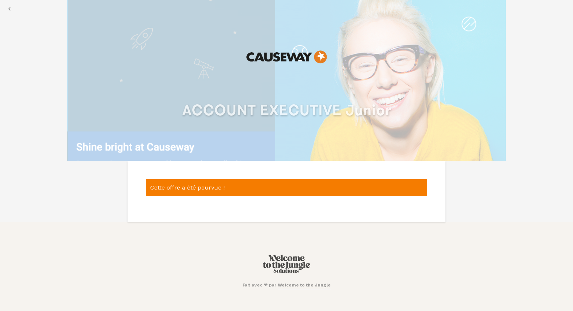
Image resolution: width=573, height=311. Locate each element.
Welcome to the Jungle (304, 285)
